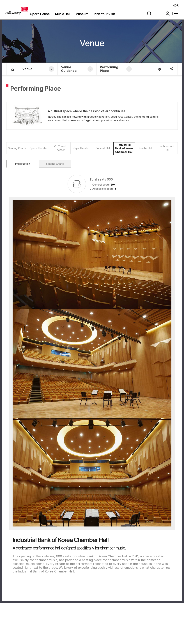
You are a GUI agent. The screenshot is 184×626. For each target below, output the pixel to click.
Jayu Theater (81, 148)
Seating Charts (17, 148)
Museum (81, 14)
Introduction (22, 167)
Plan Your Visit (104, 14)
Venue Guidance (69, 69)
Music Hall (62, 14)
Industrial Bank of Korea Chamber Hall (124, 150)
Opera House (40, 14)
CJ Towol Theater (60, 148)
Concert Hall (102, 148)
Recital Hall (145, 148)
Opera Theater (38, 148)
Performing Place (109, 69)
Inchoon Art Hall (167, 148)
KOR (176, 5)
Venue (27, 69)
